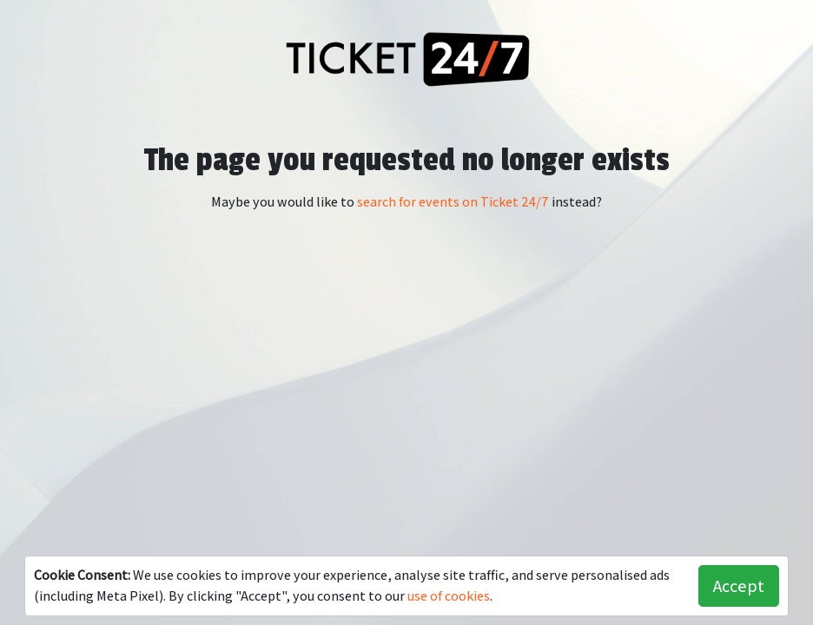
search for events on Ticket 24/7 (453, 202)
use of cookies (448, 596)
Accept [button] (738, 586)
